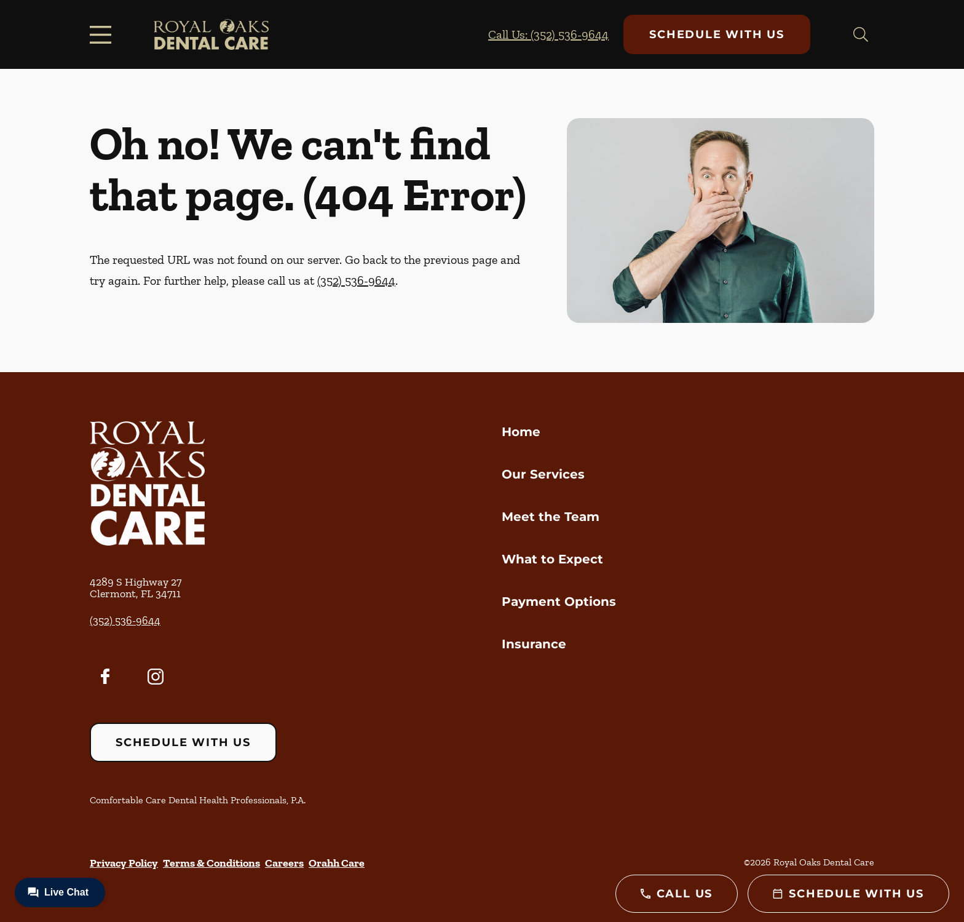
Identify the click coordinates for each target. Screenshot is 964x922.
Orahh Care (337, 863)
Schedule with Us (716, 34)
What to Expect (552, 559)
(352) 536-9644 (356, 280)
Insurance (534, 644)
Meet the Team (550, 516)
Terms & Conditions (211, 863)
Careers (284, 863)
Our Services (543, 474)
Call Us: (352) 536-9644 (548, 34)
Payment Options (559, 601)
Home (521, 431)
